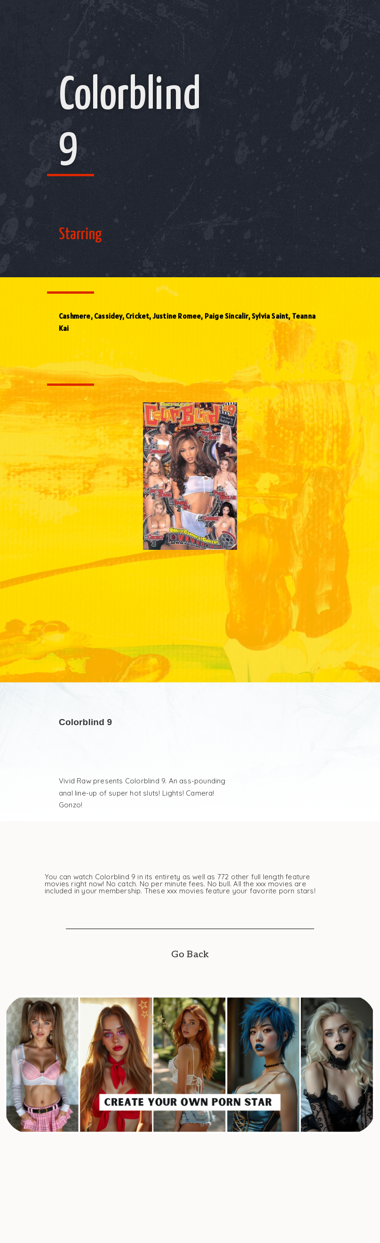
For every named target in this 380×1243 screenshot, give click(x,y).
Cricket (137, 316)
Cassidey (108, 316)
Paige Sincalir (226, 316)
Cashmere (75, 316)
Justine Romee (177, 316)
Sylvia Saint (270, 316)
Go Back (190, 954)
